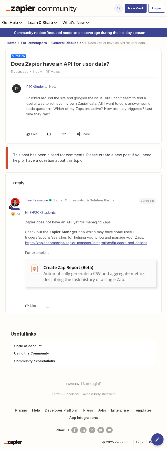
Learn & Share (43, 22)
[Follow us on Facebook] (74, 430)
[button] (136, 8)
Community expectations (34, 361)
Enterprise (120, 410)
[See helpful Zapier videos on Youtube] (109, 430)
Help (36, 410)
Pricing (21, 410)
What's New (76, 22)
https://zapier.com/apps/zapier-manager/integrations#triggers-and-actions (86, 243)
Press (88, 410)
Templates (143, 410)
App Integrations (83, 417)
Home (12, 43)
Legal (140, 442)
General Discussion (67, 43)
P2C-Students (36, 86)
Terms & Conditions (66, 394)
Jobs (102, 410)
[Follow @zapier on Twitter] (100, 430)
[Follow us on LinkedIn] (83, 430)
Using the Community (31, 353)
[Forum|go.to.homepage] (42, 8)
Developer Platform (61, 410)
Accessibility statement (99, 394)
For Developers (34, 43)
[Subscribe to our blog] (92, 430)
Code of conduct (28, 346)
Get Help (12, 22)
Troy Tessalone (36, 200)
